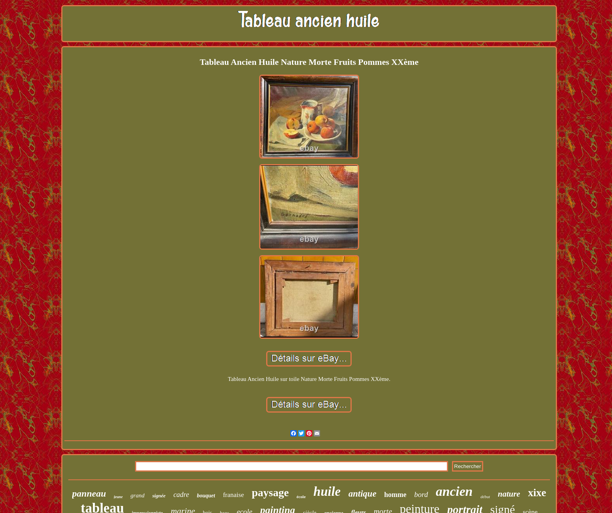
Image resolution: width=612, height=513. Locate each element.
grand (137, 495)
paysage (270, 492)
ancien (454, 491)
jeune (118, 497)
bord (421, 494)
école (301, 496)
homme (395, 495)
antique (363, 494)
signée (158, 496)
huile (327, 491)
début (485, 496)
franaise (233, 495)
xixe (537, 493)
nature (509, 494)
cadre (181, 495)
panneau (89, 493)
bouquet (206, 496)
